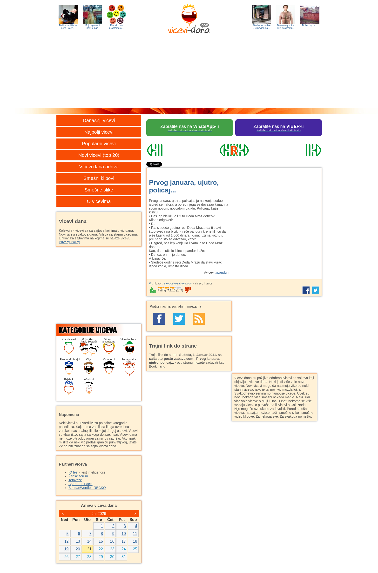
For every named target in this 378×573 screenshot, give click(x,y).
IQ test (73, 472)
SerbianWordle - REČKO (87, 488)
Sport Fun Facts (80, 484)
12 (66, 541)
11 (135, 534)
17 (124, 541)
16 (112, 541)
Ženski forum (78, 476)
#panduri (222, 272)
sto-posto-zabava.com (178, 283)
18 (135, 541)
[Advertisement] (189, 71)
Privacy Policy (69, 242)
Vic (151, 283)
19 (66, 549)
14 (89, 541)
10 (124, 534)
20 (78, 549)
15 (101, 541)
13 (78, 541)
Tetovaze (75, 480)
